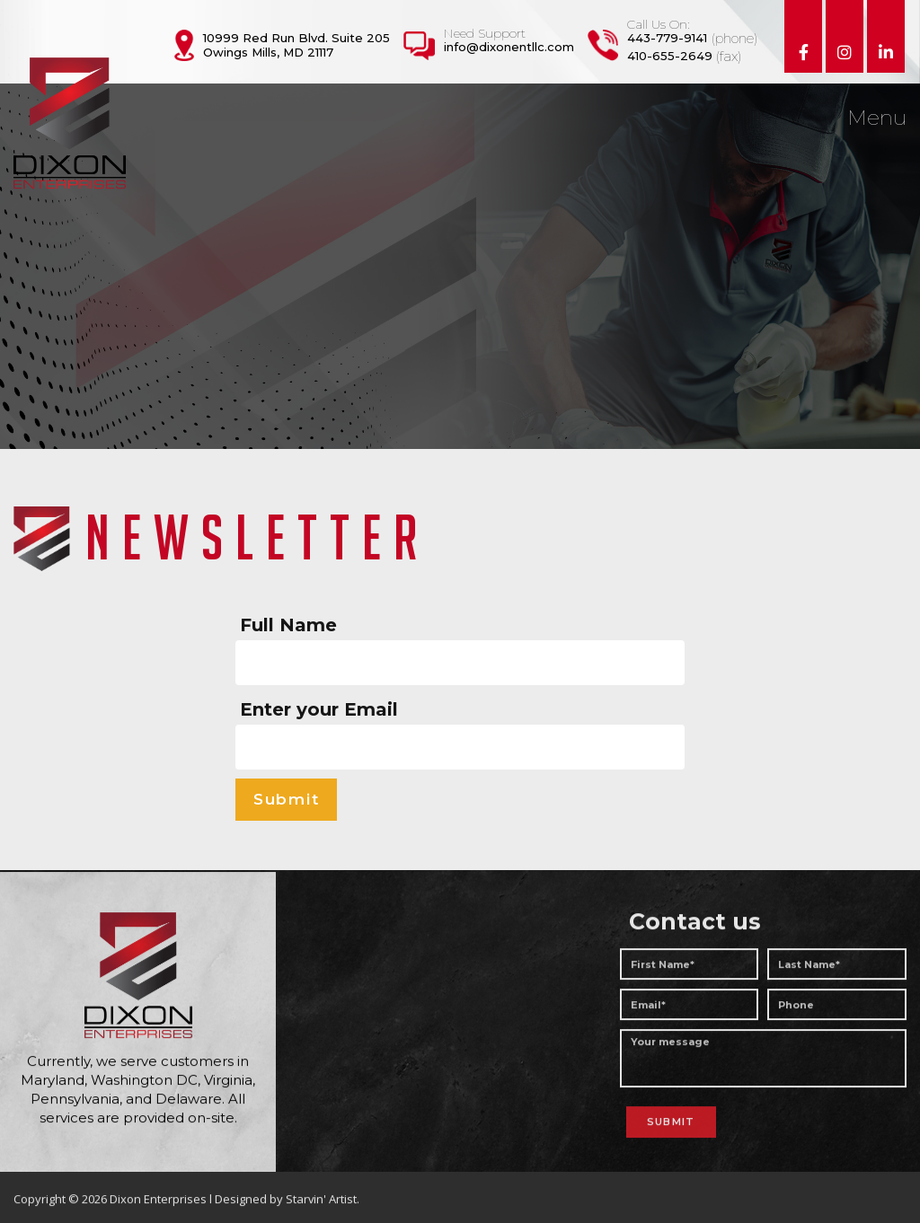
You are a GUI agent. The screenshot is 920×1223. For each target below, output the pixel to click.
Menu (877, 118)
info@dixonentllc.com (509, 47)
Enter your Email (319, 709)
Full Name (288, 625)
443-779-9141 (667, 38)
